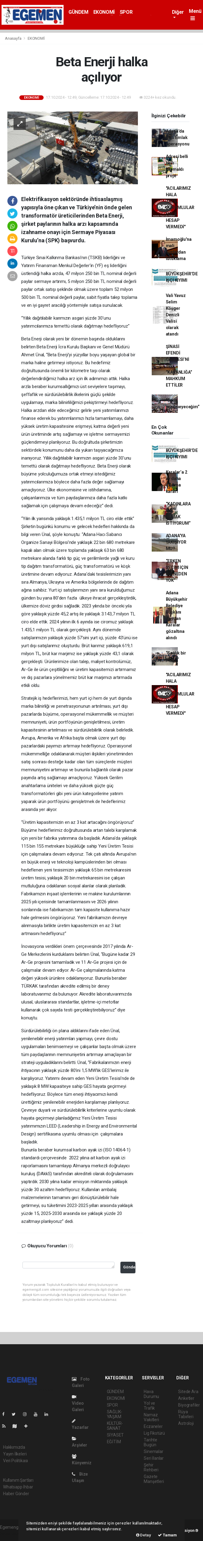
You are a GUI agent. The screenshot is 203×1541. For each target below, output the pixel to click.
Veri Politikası (15, 1460)
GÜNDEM (78, 12)
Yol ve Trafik (149, 1406)
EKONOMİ (104, 12)
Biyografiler (189, 1405)
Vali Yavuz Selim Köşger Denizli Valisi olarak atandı (176, 314)
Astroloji (185, 1423)
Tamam (167, 1535)
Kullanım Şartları (18, 1480)
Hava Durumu (151, 1394)
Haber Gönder (16, 1493)
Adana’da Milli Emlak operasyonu (177, 137)
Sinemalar (153, 1451)
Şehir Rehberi (151, 1467)
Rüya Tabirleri (185, 1414)
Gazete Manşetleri (154, 1479)
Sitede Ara (188, 1391)
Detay (143, 1535)
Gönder (129, 1267)
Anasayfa (13, 38)
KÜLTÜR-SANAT (115, 1426)
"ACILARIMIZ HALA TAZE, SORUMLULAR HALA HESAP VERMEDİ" (180, 207)
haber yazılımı (13, 1533)
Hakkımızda (14, 1447)
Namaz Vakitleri (151, 1417)
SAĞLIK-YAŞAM (115, 1414)
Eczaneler (153, 1426)
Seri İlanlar (154, 1458)
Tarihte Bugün (150, 1442)
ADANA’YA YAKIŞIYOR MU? (176, 542)
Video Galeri (78, 1403)
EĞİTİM (114, 1441)
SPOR (126, 12)
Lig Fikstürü (154, 1433)
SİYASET (115, 1435)
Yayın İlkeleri (14, 1453)
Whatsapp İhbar (18, 1486)
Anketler (186, 1398)
